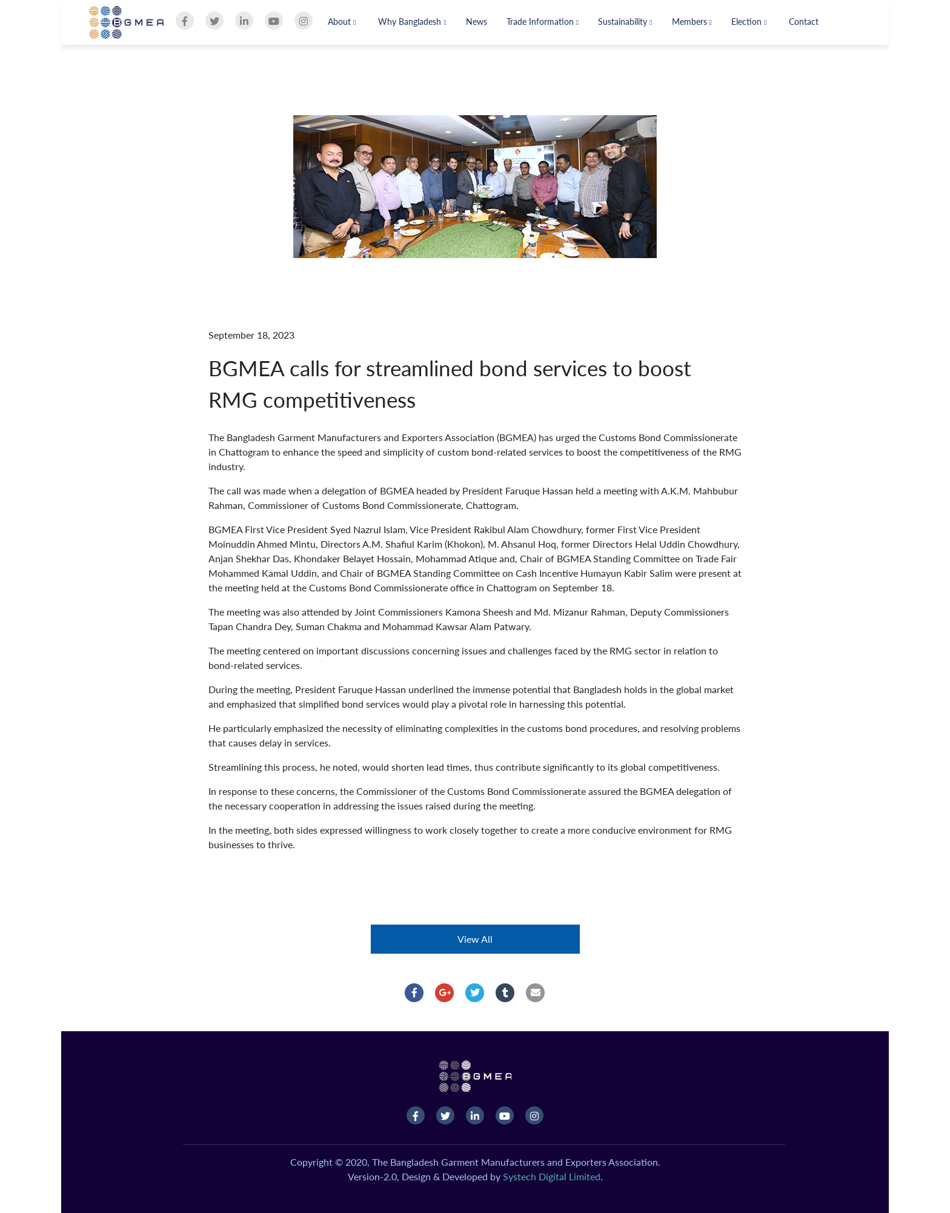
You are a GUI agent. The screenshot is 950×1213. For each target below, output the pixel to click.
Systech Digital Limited (551, 1176)
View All (475, 939)
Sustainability (625, 21)
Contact (804, 21)
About (342, 21)
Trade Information (543, 21)
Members (692, 21)
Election (748, 21)
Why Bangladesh (412, 21)
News (476, 21)
